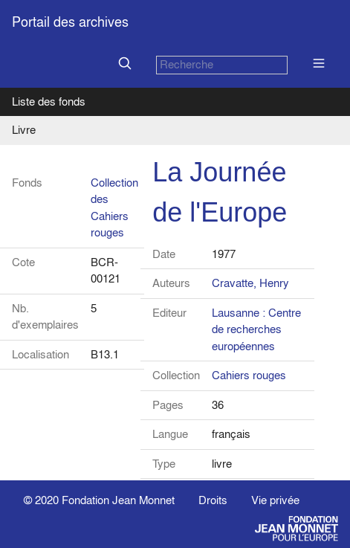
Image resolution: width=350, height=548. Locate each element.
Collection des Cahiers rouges (114, 208)
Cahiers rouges (249, 375)
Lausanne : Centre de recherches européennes (256, 329)
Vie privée (275, 500)
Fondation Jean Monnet (118, 500)
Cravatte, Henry (250, 283)
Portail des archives (70, 22)
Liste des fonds (48, 101)
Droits (212, 500)
